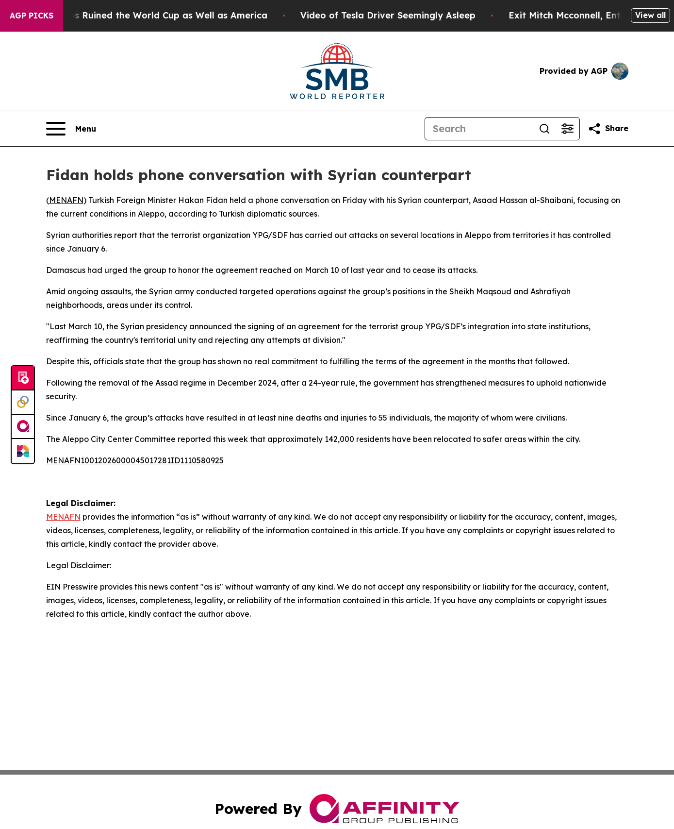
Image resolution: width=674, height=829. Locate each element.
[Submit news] (23, 378)
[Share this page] (608, 128)
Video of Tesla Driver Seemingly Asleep (400, 15)
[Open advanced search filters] (567, 129)
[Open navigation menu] (71, 128)
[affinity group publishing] (23, 427)
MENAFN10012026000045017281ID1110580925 (135, 460)
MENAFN (66, 200)
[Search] (479, 129)
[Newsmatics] (23, 451)
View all (650, 15)
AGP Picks (31, 15)
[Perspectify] (23, 402)
